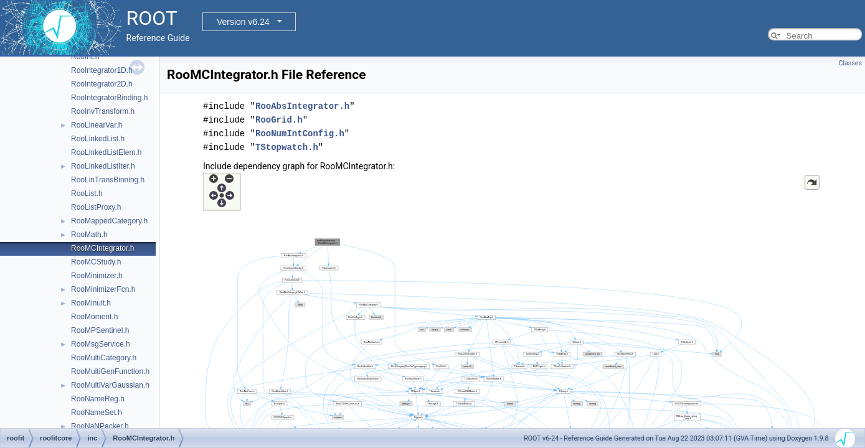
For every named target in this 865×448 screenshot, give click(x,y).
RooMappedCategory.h (109, 221)
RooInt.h (85, 56)
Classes (850, 63)
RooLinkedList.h (98, 138)
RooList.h (87, 193)
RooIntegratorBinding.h (109, 97)
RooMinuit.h (91, 303)
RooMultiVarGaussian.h (110, 385)
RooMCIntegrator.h (102, 248)
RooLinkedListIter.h (103, 166)
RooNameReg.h (98, 398)
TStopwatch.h (286, 147)
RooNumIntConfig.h (299, 133)
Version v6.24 (243, 22)
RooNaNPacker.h (100, 426)
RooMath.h (89, 234)
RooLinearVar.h (97, 125)
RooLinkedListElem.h (106, 152)
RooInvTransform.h (103, 111)
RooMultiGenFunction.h (110, 371)
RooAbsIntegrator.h (302, 106)
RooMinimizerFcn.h (103, 289)
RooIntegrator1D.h (102, 70)
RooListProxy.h (96, 207)
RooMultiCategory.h (103, 357)
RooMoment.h (94, 316)
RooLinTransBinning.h (107, 179)
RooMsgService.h (100, 344)
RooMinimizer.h (97, 275)
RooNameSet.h (96, 412)
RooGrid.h (279, 120)
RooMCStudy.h (96, 262)
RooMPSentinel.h (100, 330)
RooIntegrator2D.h (102, 84)
